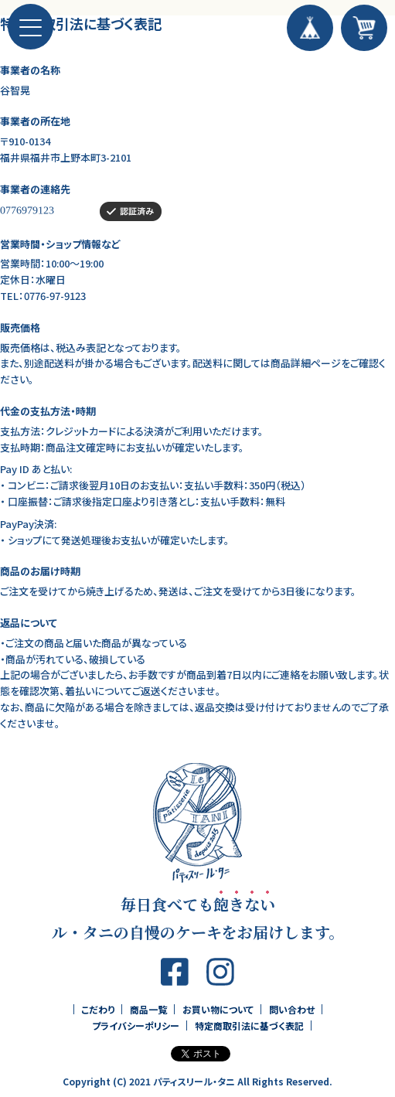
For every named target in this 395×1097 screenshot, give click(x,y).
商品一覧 (148, 1009)
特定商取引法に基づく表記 (249, 1025)
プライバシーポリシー (135, 1025)
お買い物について (218, 1009)
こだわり (97, 1009)
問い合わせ (292, 1009)
